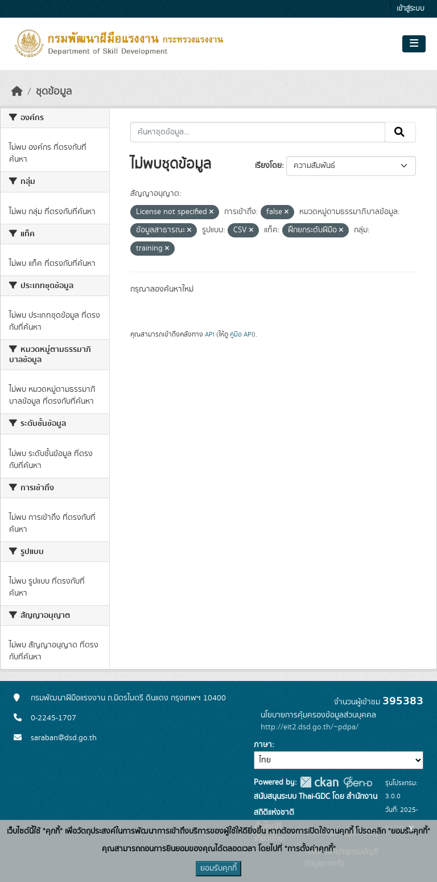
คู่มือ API (241, 334)
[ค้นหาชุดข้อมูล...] (258, 132)
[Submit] (400, 132)
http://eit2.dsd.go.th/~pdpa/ (309, 727)
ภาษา (263, 744)
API (210, 334)
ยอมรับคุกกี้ (218, 868)
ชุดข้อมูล (54, 91)
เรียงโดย (268, 165)
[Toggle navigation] (414, 43)
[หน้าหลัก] (17, 91)
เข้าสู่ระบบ (410, 8)
